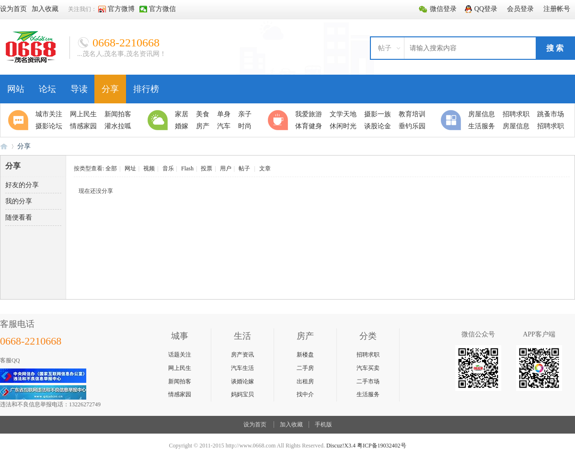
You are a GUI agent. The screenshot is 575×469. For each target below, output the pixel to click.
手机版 (323, 424)
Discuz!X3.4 (341, 445)
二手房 (305, 368)
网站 (15, 89)
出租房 (305, 381)
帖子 (384, 48)
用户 (225, 168)
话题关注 (179, 354)
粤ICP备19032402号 (381, 445)
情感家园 (179, 394)
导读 (79, 89)
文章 (265, 168)
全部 (111, 168)
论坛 (47, 89)
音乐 (168, 168)
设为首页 (254, 424)
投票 (206, 168)
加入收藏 (291, 424)
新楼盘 (305, 354)
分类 (452, 120)
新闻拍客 (179, 381)
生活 (159, 120)
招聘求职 (368, 354)
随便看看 (18, 217)
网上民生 (179, 368)
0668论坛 (4, 146)
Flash (187, 168)
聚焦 (20, 120)
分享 (110, 89)
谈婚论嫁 (242, 381)
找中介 (305, 394)
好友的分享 (22, 185)
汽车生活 (242, 368)
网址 (130, 168)
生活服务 (368, 394)
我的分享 (18, 201)
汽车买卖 (368, 368)
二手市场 (368, 381)
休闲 (279, 120)
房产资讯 (242, 354)
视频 (149, 168)
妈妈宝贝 (242, 394)
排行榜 (146, 89)
